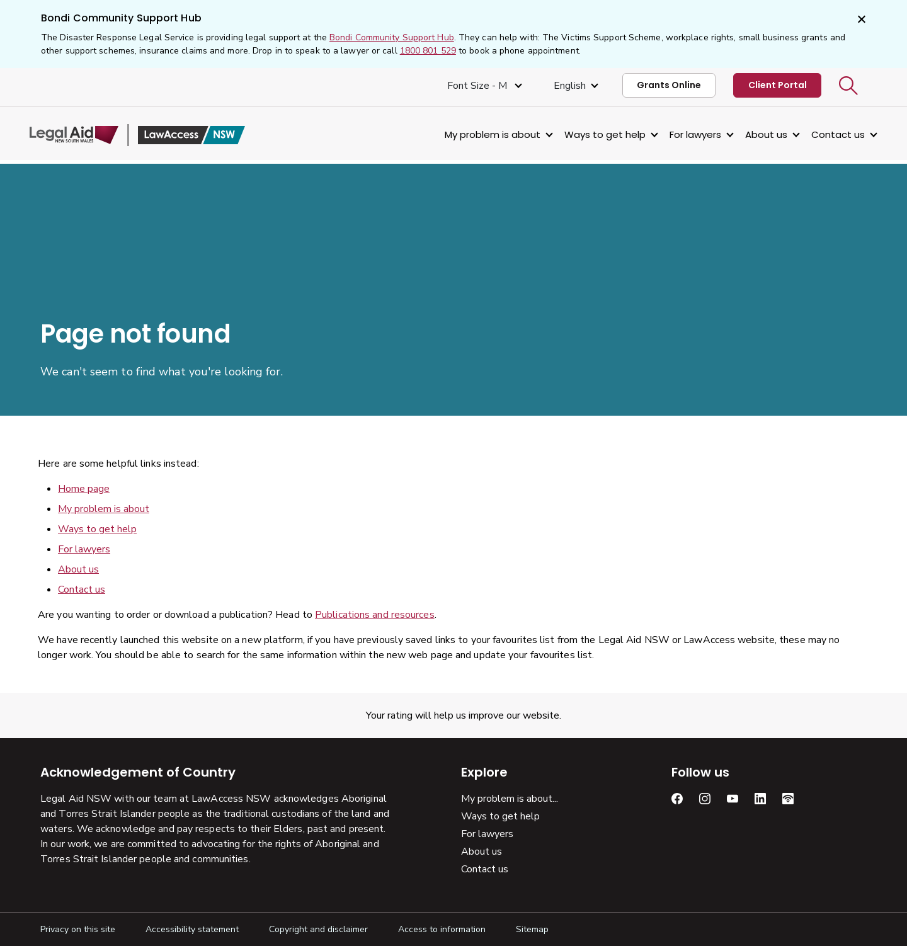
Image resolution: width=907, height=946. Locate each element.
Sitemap (532, 929)
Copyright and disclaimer (318, 929)
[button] (848, 85)
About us (755, 134)
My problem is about (482, 134)
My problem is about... (509, 799)
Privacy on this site (77, 929)
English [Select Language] (570, 86)
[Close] (860, 20)
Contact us (827, 134)
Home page (84, 489)
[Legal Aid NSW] (148, 135)
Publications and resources (375, 615)
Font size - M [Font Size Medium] (478, 86)
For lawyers (684, 134)
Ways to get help (594, 134)
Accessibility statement (192, 929)
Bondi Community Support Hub (391, 37)
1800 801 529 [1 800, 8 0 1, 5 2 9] (428, 51)
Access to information (442, 929)
